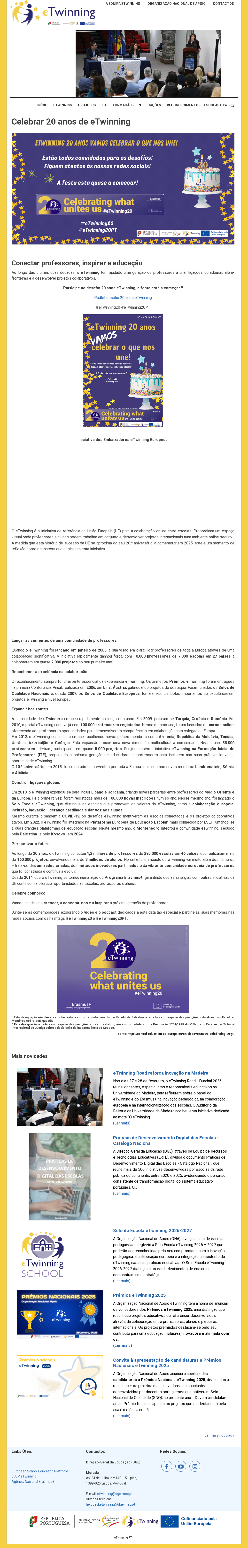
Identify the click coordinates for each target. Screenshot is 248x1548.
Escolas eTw (215, 105)
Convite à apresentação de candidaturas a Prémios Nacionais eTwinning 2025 (167, 1363)
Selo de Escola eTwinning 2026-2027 (152, 1230)
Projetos (87, 105)
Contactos (223, 4)
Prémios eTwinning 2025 (139, 1295)
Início (42, 105)
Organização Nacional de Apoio (176, 4)
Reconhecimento (182, 105)
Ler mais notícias (218, 1435)
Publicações (149, 105)
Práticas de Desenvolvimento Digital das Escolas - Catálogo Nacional (166, 1140)
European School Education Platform (40, 1471)
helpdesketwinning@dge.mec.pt (110, 1504)
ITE (104, 105)
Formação (122, 105)
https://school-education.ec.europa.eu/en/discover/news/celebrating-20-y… (181, 1034)
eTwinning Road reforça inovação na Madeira (160, 1073)
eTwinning (62, 105)
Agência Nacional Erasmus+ (33, 1482)
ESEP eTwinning (24, 1476)
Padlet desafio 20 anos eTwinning (123, 297)
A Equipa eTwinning (123, 4)
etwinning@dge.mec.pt (114, 1494)
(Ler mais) (121, 1123)
